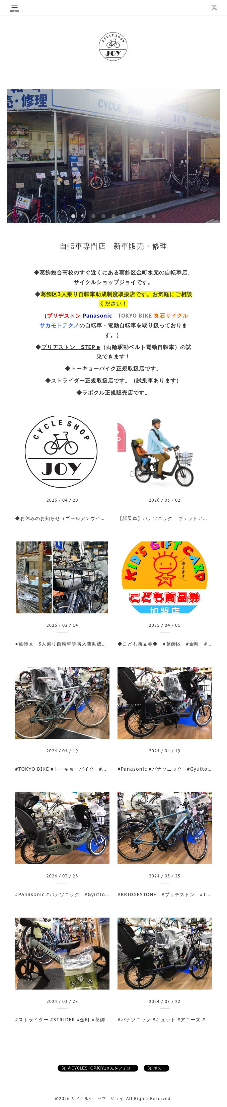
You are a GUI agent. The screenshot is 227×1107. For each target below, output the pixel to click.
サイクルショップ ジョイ (97, 1098)
